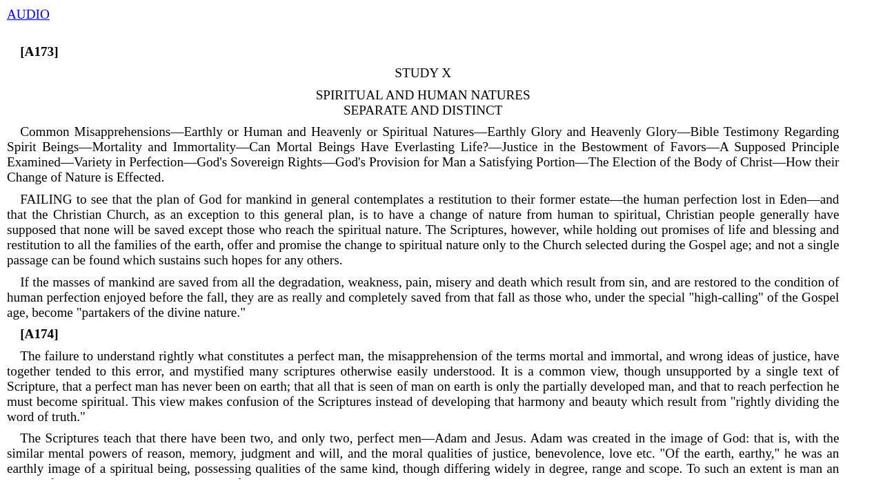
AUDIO (28, 14)
